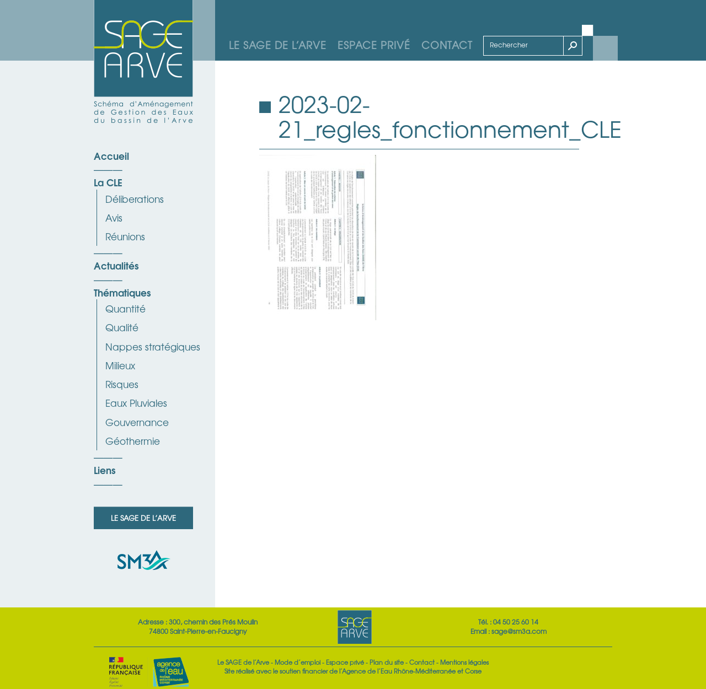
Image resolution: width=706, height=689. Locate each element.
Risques (121, 384)
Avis (113, 217)
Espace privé (374, 44)
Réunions (125, 236)
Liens (104, 469)
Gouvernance (137, 422)
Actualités (116, 265)
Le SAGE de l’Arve (278, 44)
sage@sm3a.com (519, 631)
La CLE (108, 182)
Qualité (121, 327)
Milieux (120, 365)
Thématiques (122, 292)
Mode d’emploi (297, 662)
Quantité (125, 308)
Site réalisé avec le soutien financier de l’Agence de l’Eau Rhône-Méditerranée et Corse (353, 670)
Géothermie (132, 441)
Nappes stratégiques (152, 346)
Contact (447, 44)
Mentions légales (464, 662)
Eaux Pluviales (136, 403)
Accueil (111, 155)
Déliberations (134, 199)
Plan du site (387, 662)
